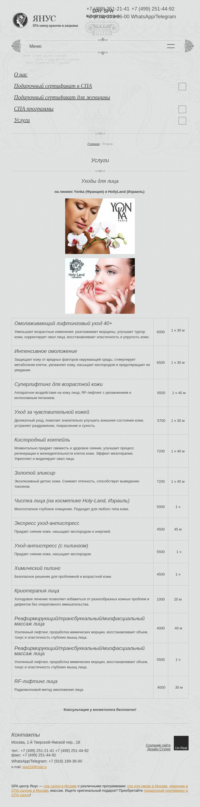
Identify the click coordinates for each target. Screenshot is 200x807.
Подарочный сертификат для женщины (62, 97)
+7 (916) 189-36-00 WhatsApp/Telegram (131, 16)
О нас (20, 74)
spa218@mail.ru (34, 767)
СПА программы (33, 109)
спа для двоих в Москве (147, 786)
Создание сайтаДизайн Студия (158, 747)
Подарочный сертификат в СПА (53, 86)
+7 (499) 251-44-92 (153, 9)
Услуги (22, 120)
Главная (93, 144)
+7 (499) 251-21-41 (108, 9)
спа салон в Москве (60, 786)
